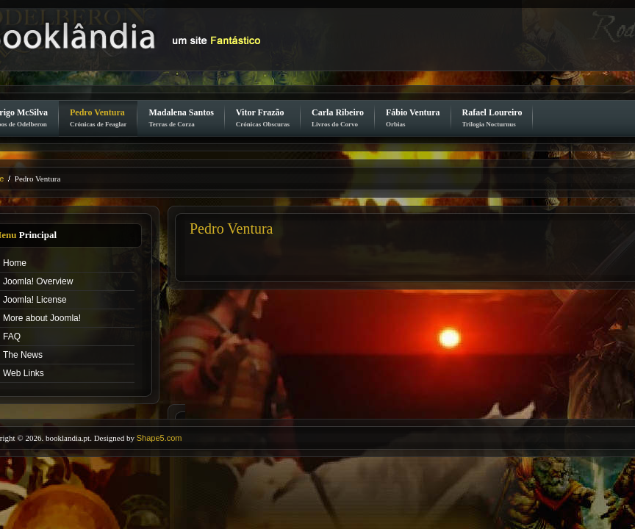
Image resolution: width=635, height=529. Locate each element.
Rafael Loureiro (492, 117)
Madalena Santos (180, 117)
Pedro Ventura (98, 117)
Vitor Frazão (263, 117)
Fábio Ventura (413, 117)
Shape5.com (159, 437)
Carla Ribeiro (338, 117)
